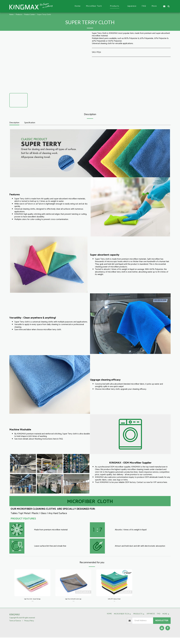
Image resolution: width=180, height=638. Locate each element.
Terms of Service (15, 621)
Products (19, 14)
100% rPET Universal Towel (114, 599)
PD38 (73, 602)
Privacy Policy (29, 621)
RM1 (114, 602)
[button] (95, 6)
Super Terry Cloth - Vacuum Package (32, 599)
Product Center (29, 14)
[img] (32, 582)
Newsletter (161, 621)
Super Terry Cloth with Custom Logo (73, 599)
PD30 (32, 602)
